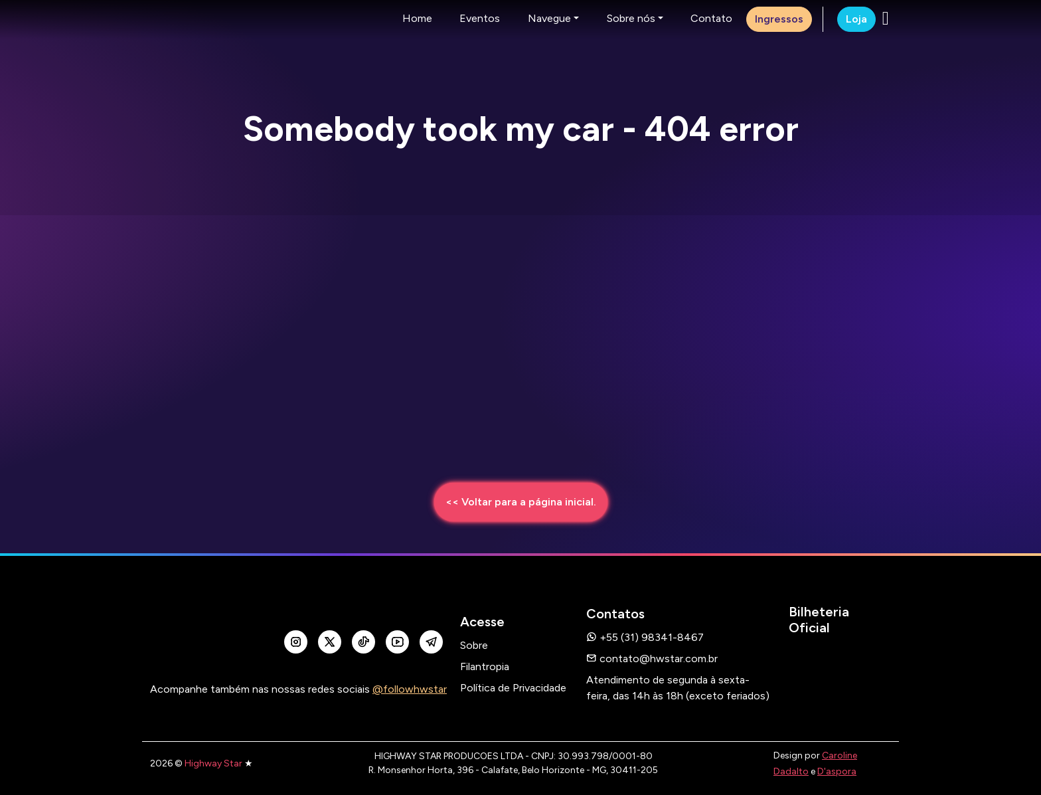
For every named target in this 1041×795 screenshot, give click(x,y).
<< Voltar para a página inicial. (520, 501)
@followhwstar (409, 689)
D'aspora (836, 771)
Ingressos (779, 19)
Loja (856, 19)
